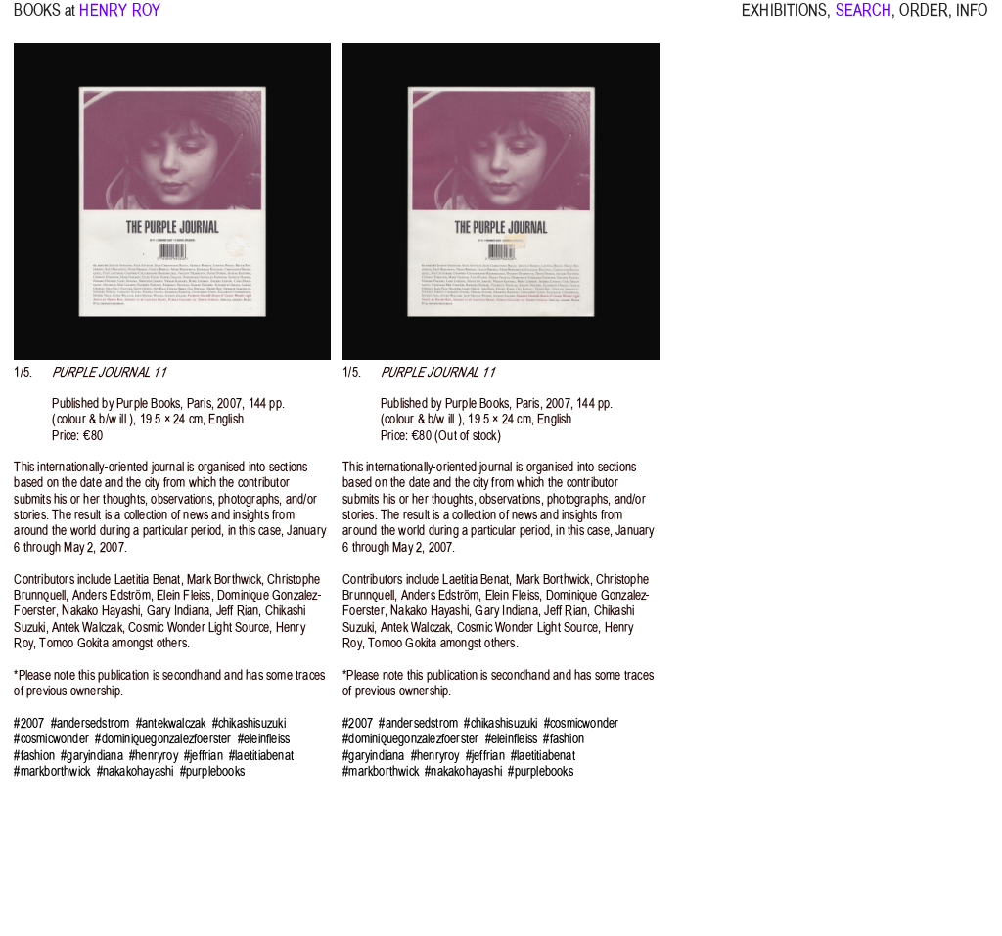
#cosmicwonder (51, 739)
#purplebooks (212, 771)
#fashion (34, 755)
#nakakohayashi (135, 771)
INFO (971, 19)
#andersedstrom (90, 723)
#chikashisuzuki (249, 723)
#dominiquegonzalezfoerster (163, 739)
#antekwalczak (171, 723)
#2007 (29, 723)
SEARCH (864, 19)
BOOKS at (44, 19)
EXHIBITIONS (784, 19)
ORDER (923, 19)
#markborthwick (52, 771)
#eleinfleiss (264, 739)
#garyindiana (91, 755)
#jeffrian (203, 755)
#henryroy (153, 755)
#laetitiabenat (261, 755)
